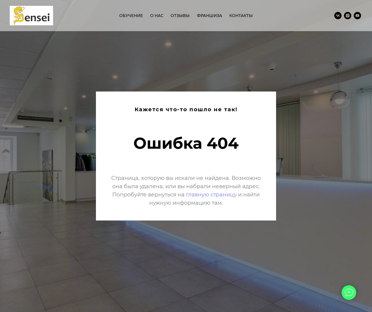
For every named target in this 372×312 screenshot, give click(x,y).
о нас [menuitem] (156, 15)
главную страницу (211, 194)
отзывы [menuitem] (180, 15)
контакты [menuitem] (241, 15)
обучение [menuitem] (131, 15)
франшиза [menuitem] (209, 15)
